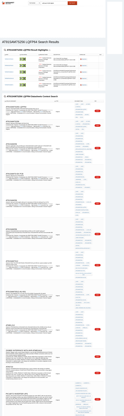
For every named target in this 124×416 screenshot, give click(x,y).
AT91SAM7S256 (79, 113)
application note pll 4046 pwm (83, 145)
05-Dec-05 (78, 174)
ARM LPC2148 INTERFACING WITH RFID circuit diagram (83, 378)
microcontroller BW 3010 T (83, 231)
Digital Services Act (78, 410)
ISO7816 (86, 113)
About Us (94, 410)
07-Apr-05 (78, 106)
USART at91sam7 (80, 150)
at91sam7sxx (79, 177)
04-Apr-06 (78, 143)
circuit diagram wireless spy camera (83, 368)
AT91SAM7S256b (79, 111)
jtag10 (86, 152)
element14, (78, 354)
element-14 (78, 352)
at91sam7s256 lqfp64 (81, 108)
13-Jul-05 (88, 190)
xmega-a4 (85, 371)
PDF (97, 110)
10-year (87, 104)
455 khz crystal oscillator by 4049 (83, 254)
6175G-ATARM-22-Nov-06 (81, 308)
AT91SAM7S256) (79, 133)
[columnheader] (11, 55)
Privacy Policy (45, 410)
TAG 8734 (78, 281)
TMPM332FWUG (9, 65)
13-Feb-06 (78, 246)
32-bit (21, 110)
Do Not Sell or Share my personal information (61, 410)
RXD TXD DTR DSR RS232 (81, 248)
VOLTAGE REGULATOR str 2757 (83, 219)
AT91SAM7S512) (79, 263)
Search (72, 3)
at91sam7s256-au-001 (81, 257)
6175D (87, 244)
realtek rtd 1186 (80, 381)
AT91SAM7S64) (79, 138)
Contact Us (87, 410)
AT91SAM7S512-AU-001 (81, 277)
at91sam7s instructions (82, 197)
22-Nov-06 (78, 302)
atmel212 (84, 302)
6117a (81, 115)
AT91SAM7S (87, 177)
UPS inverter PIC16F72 (81, 359)
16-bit (41, 110)
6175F (87, 272)
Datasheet (84, 59)
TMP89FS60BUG (9, 72)
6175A (77, 201)
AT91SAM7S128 (79, 154)
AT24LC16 (78, 199)
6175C (84, 172)
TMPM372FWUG (9, 59)
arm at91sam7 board (81, 311)
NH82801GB (78, 371)
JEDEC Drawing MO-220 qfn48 (83, 284)
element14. (86, 352)
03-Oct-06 (78, 274)
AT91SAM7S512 (79, 304)
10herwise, (78, 172)
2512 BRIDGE (79, 279)
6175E (87, 140)
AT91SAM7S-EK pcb (87, 174)
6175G (87, 299)
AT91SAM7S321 (79, 157)
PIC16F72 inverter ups (81, 357)
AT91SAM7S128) (79, 136)
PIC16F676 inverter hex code (83, 361)
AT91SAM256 (85, 143)
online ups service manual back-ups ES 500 (83, 374)
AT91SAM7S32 (88, 154)
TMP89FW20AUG (9, 78)
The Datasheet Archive (8, 3)
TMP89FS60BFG (9, 85)
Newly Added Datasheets (34, 410)
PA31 (77, 115)
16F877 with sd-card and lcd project (83, 365)
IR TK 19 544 (86, 279)
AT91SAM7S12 (85, 246)
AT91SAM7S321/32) (80, 140)
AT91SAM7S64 (88, 157)
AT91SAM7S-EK (79, 152)
